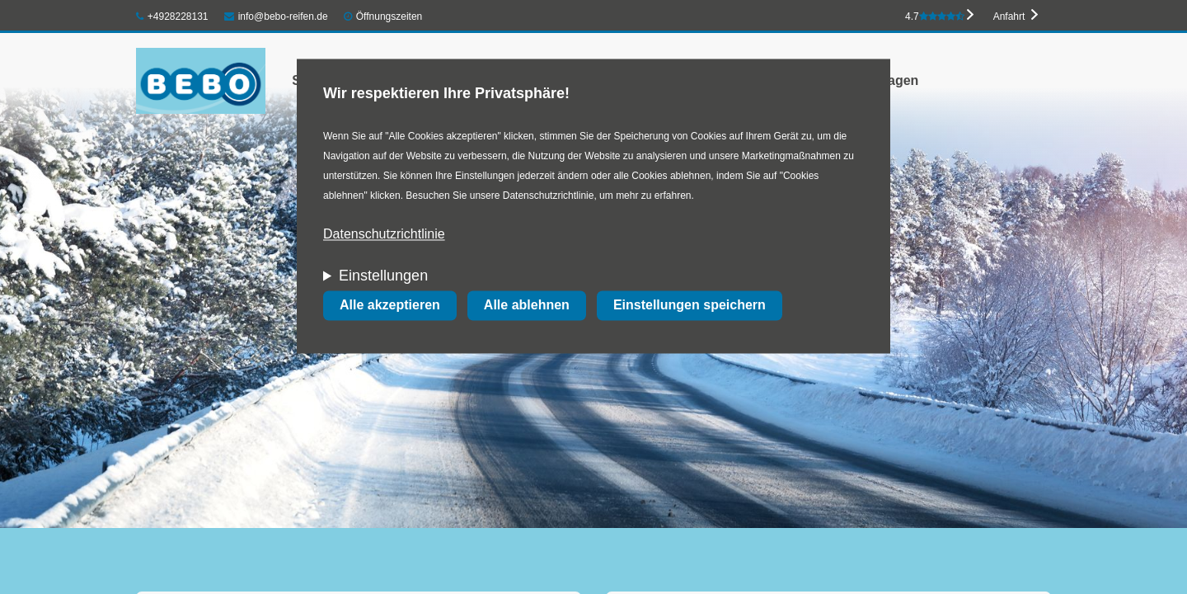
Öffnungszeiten (389, 16)
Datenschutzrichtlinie (384, 235)
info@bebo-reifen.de (276, 16)
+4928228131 (172, 16)
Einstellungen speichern (689, 306)
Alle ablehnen (527, 306)
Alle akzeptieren (390, 306)
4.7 (934, 16)
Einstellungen (383, 276)
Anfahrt (1009, 16)
